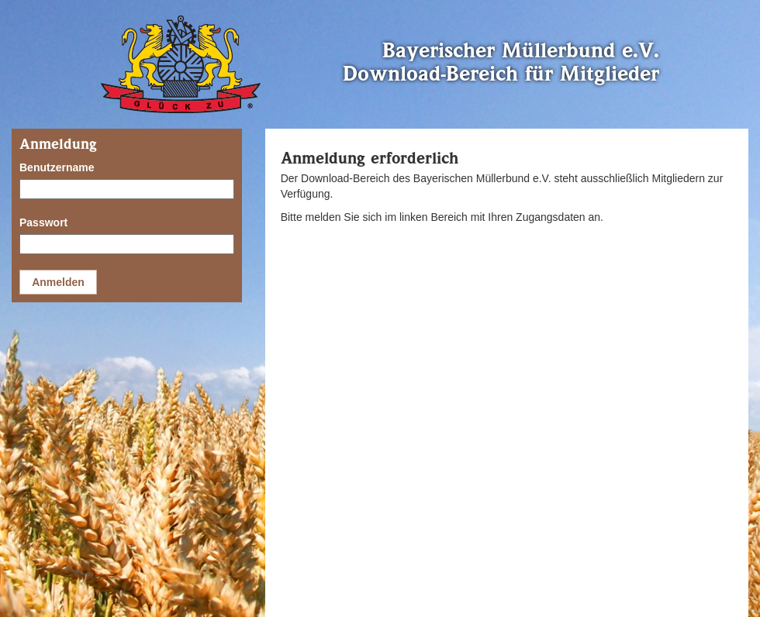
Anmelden (58, 282)
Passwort (43, 222)
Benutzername (56, 167)
